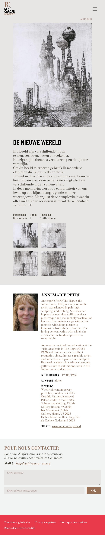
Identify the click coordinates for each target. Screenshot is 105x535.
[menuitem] (17, 522)
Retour (86, 19)
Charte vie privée (45, 522)
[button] (95, 8)
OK (93, 490)
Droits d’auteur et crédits (19, 528)
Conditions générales (17, 522)
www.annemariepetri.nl (66, 426)
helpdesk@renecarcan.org (33, 463)
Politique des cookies (73, 522)
